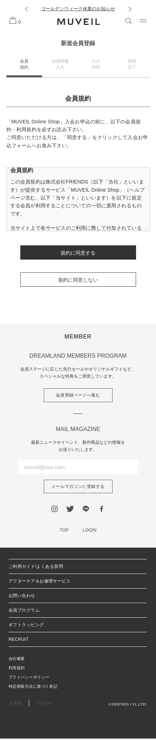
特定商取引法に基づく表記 (33, 688)
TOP (64, 531)
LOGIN (90, 531)
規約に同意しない (78, 280)
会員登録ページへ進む (78, 395)
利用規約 (17, 669)
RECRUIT (18, 640)
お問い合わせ (22, 597)
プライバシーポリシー (29, 678)
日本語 (15, 704)
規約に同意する (78, 253)
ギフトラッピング (26, 626)
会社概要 (17, 660)
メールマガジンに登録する (78, 487)
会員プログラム (24, 611)
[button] (26, 9)
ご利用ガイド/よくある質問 (36, 567)
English (44, 704)
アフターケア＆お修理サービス (40, 582)
